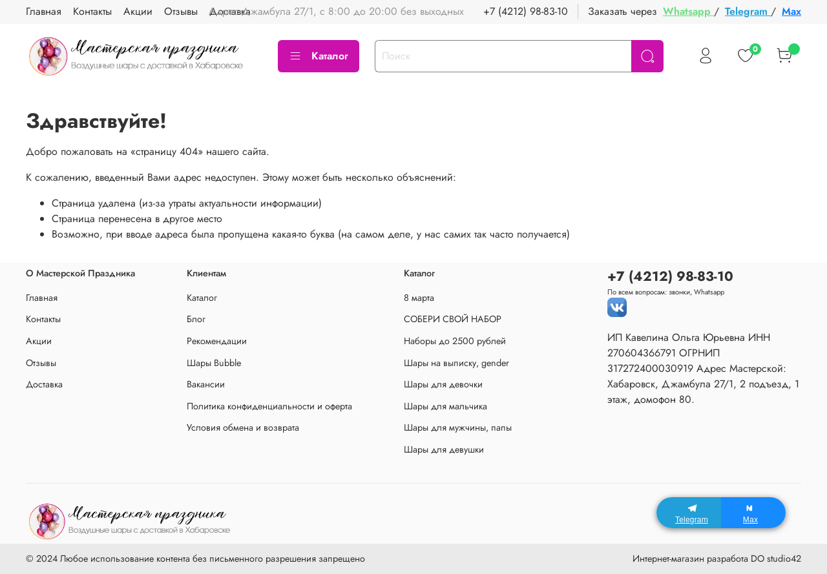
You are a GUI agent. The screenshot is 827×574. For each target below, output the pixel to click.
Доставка (44, 384)
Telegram (748, 11)
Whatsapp (688, 11)
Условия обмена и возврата (243, 427)
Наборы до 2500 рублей (455, 340)
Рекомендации (217, 340)
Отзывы (181, 11)
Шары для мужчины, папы (458, 427)
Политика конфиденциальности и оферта (269, 406)
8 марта (419, 297)
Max (791, 11)
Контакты (92, 11)
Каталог (318, 55)
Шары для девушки (444, 449)
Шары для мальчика (445, 406)
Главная (43, 11)
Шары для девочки (443, 384)
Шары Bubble (214, 362)
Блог (196, 319)
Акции (137, 11)
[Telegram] (688, 512)
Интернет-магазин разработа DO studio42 (717, 558)
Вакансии (206, 384)
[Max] (753, 512)
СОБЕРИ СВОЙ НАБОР (452, 319)
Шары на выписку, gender (456, 362)
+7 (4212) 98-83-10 (525, 11)
